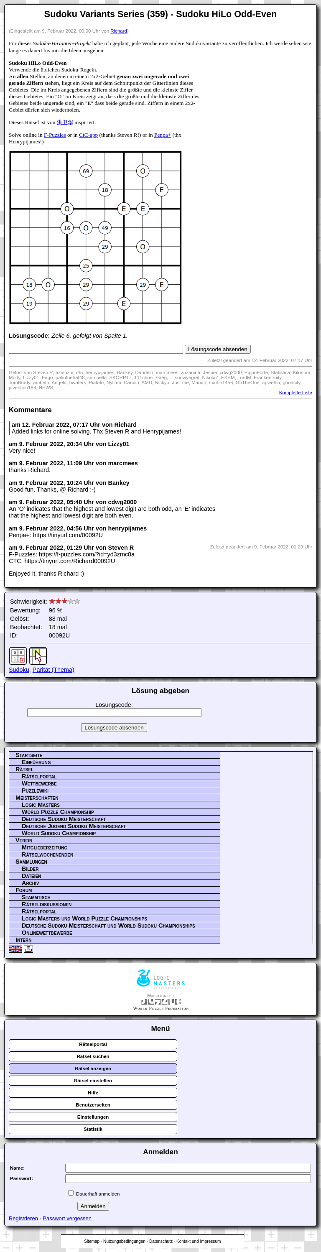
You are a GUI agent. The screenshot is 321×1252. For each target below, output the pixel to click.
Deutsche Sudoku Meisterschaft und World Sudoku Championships (108, 925)
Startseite (28, 755)
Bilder (30, 868)
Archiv (30, 883)
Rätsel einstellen (93, 1080)
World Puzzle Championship (58, 811)
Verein (23, 840)
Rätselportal (39, 776)
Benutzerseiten (93, 1104)
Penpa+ (162, 135)
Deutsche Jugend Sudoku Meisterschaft (74, 826)
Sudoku (19, 669)
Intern (23, 939)
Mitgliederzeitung (44, 847)
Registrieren (23, 1218)
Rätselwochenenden (47, 854)
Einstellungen (93, 1116)
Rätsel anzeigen (93, 1068)
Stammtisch (36, 897)
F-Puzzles (55, 135)
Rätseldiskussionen (46, 904)
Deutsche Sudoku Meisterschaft (64, 819)
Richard (118, 30)
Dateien (31, 875)
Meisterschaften (37, 797)
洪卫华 (65, 122)
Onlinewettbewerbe (47, 932)
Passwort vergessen (67, 1218)
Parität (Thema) (53, 669)
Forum (23, 890)
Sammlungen (31, 861)
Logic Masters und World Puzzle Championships (84, 918)
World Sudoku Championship (59, 833)
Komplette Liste (295, 392)
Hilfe (93, 1092)
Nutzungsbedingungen (124, 1241)
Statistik (93, 1129)
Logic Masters (41, 804)
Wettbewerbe (39, 783)
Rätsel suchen (93, 1056)
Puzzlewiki (35, 790)
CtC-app (88, 135)
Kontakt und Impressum (198, 1241)
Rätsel (24, 769)
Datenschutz (161, 1241)
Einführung (36, 762)
